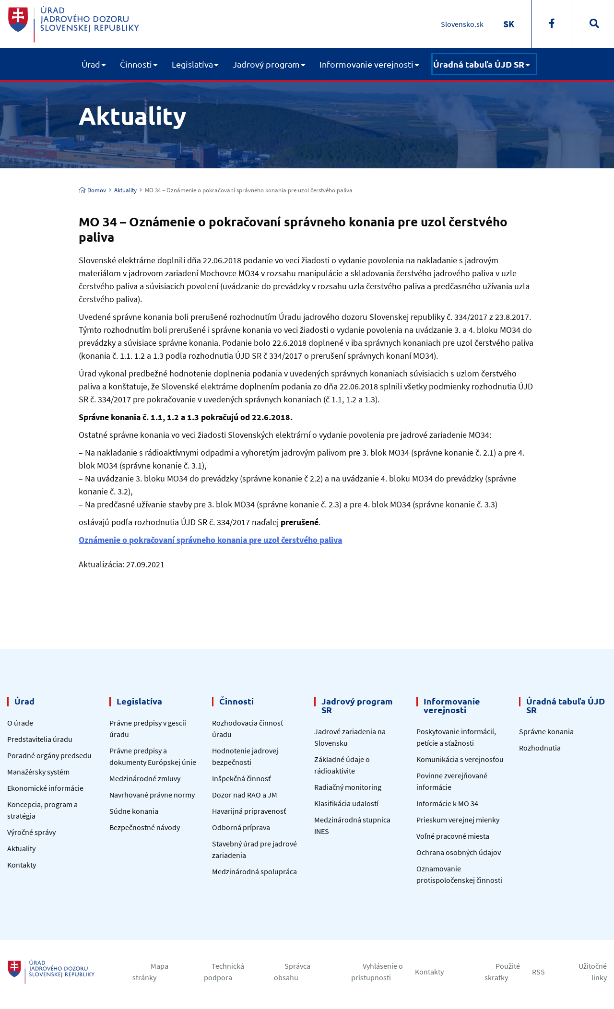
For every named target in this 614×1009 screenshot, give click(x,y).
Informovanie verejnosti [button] (366, 64)
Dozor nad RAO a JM (244, 794)
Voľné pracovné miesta (452, 836)
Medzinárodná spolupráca (254, 871)
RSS (538, 971)
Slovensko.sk (462, 24)
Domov (92, 190)
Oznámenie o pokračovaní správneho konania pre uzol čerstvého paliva (210, 539)
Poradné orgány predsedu (49, 755)
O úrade (20, 722)
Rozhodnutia (540, 747)
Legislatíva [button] (192, 64)
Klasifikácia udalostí (346, 803)
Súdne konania (133, 811)
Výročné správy (31, 832)
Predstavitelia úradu (39, 739)
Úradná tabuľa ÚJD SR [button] (478, 64)
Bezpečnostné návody (144, 827)
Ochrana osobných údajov (458, 852)
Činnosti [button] (136, 64)
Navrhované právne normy (152, 794)
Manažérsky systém (38, 771)
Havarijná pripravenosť (249, 811)
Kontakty (21, 864)
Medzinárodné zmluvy (144, 778)
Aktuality (125, 190)
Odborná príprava (241, 827)
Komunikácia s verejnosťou (460, 759)
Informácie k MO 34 (447, 803)
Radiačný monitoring (347, 787)
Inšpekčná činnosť (241, 778)
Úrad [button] (91, 64)
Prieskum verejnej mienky (457, 819)
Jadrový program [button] (266, 64)
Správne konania (546, 731)
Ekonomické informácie (45, 788)
